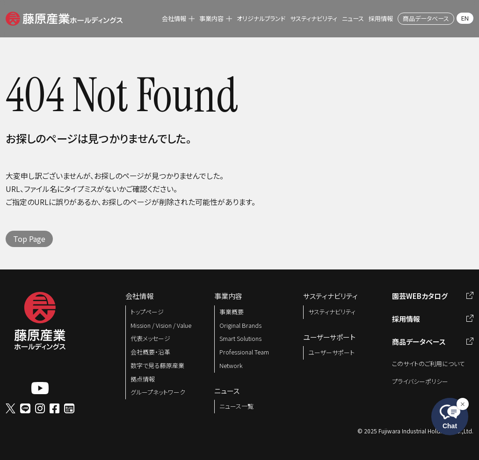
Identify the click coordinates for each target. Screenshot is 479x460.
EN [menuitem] (465, 18)
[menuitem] (178, 18)
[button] (64, 17)
